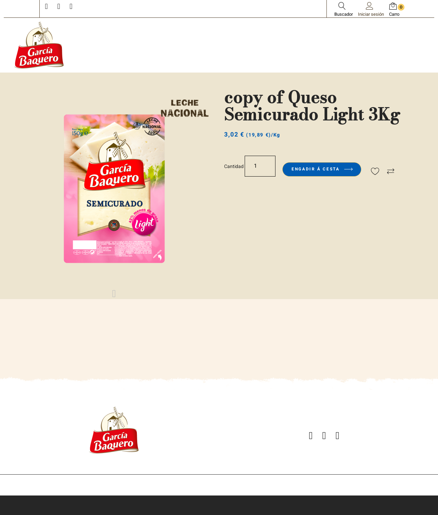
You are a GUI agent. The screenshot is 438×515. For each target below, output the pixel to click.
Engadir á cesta (322, 169)
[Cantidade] (260, 166)
